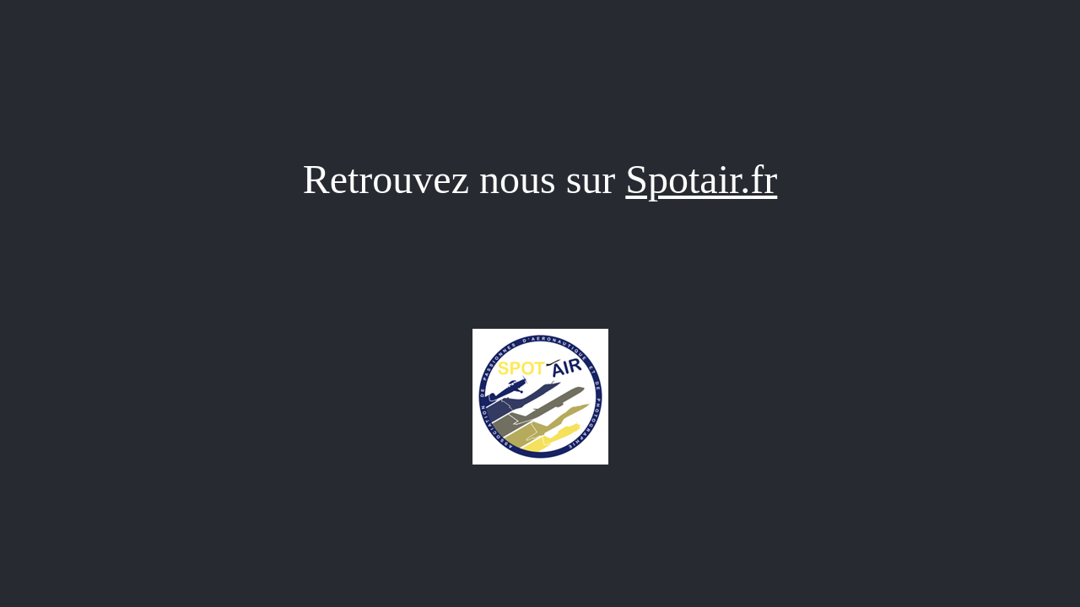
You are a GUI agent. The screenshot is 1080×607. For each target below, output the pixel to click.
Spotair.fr (701, 179)
